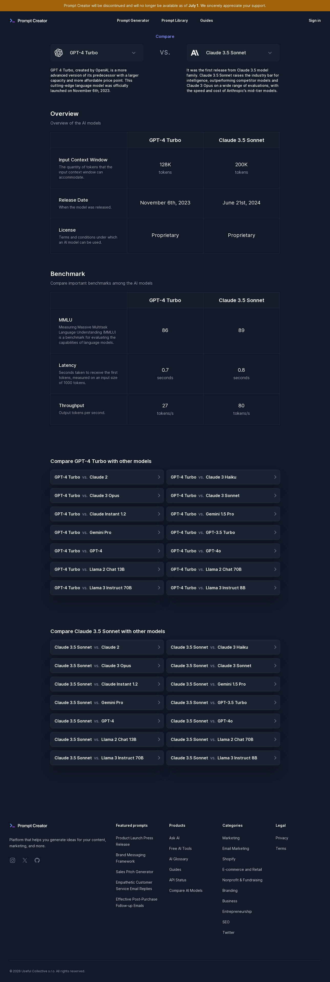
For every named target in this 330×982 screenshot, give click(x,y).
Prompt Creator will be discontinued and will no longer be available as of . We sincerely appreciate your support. (165, 5)
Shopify (229, 859)
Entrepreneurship (237, 911)
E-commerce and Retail (242, 869)
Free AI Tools (180, 848)
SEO (226, 922)
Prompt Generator (133, 20)
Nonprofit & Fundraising (242, 880)
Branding (230, 890)
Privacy (282, 838)
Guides (206, 20)
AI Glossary (178, 859)
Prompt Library (175, 20)
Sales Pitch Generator (134, 872)
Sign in (315, 20)
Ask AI (174, 838)
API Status (177, 880)
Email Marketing (235, 848)
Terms (281, 848)
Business (229, 901)
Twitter (228, 932)
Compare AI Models (186, 890)
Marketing (231, 838)
